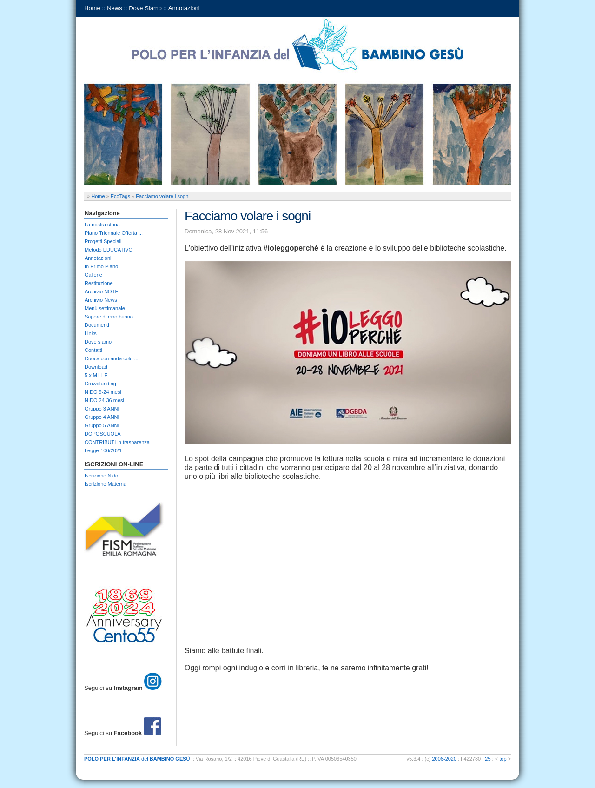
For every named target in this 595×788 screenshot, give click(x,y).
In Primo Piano (101, 266)
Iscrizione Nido (101, 475)
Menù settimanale (105, 308)
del (137, 759)
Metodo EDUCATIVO (108, 249)
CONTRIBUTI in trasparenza (117, 442)
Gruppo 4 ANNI (102, 417)
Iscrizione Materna (105, 484)
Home (92, 8)
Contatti (93, 350)
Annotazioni (184, 8)
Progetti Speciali (103, 241)
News (114, 8)
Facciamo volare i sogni (163, 196)
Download (96, 367)
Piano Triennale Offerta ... (114, 233)
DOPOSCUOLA (103, 434)
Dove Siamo (145, 8)
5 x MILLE (96, 375)
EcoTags (120, 196)
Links (91, 333)
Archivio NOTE (102, 291)
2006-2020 (444, 759)
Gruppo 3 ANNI (102, 408)
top (502, 759)
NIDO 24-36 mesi (104, 400)
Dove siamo (98, 341)
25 (487, 759)
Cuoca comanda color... (112, 358)
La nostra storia (102, 224)
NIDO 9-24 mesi (103, 392)
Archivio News (101, 300)
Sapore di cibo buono (109, 316)
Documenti (97, 325)
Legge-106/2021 (103, 450)
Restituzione (99, 283)
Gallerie (93, 275)
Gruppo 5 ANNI (102, 425)
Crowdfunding (100, 383)
